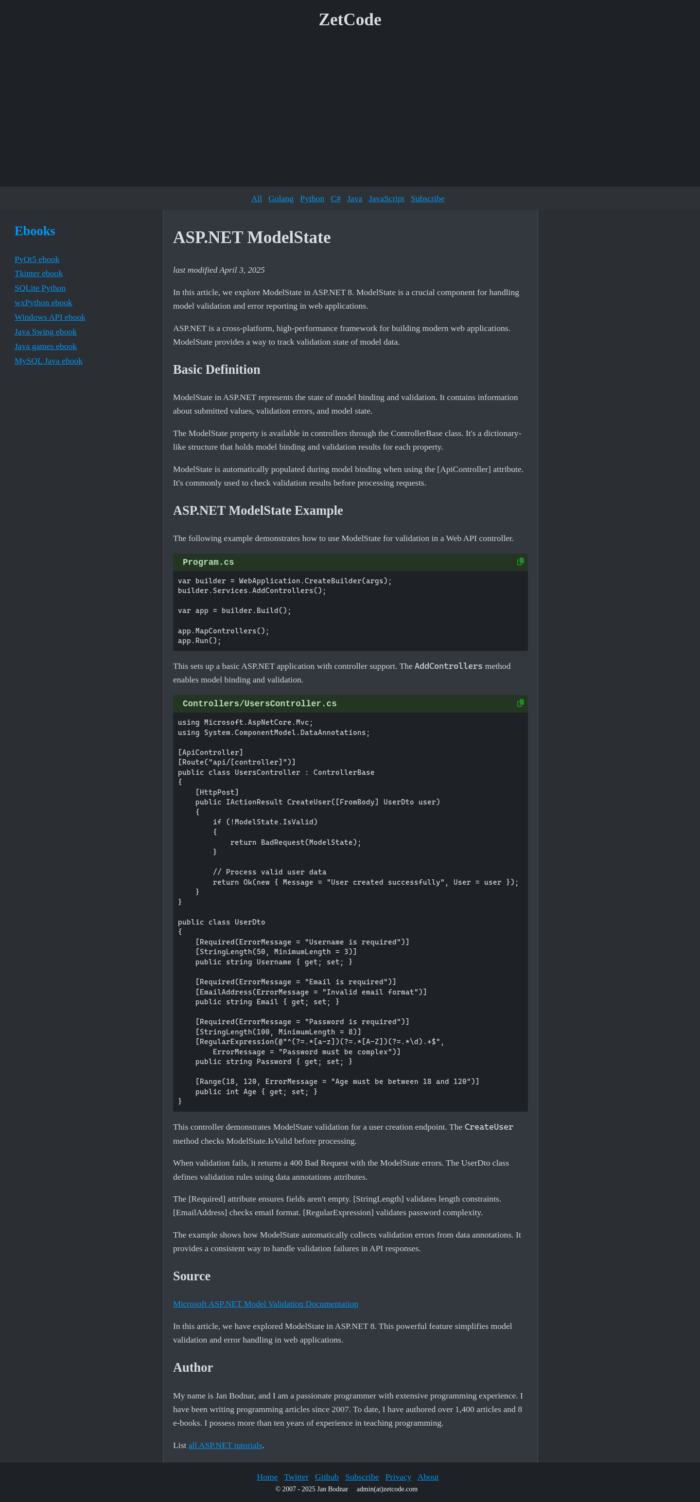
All (256, 198)
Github (327, 1477)
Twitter (296, 1477)
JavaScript (386, 198)
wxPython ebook (43, 302)
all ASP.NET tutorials (225, 1445)
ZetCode (350, 19)
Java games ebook (46, 346)
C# (336, 198)
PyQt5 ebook (37, 259)
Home (267, 1477)
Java (354, 198)
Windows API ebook (50, 317)
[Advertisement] (350, 111)
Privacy (398, 1477)
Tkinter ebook (39, 273)
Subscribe (427, 198)
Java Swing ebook (46, 331)
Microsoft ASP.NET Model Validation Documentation (265, 1304)
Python (312, 198)
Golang (281, 198)
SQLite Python (40, 288)
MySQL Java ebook (49, 361)
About (428, 1477)
